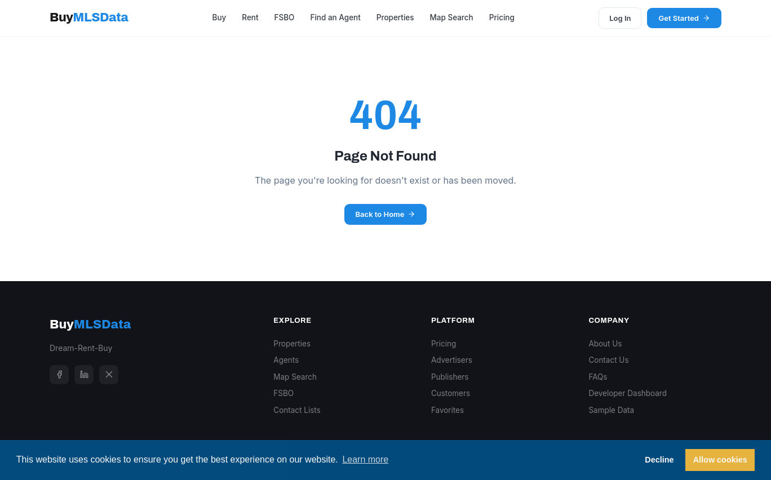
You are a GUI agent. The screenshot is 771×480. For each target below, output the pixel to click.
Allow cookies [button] (720, 459)
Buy (89, 17)
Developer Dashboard (627, 393)
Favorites (447, 410)
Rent (250, 17)
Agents (286, 360)
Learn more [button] (365, 459)
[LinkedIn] (84, 374)
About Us (605, 343)
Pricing (502, 17)
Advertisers (451, 360)
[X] (108, 374)
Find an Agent (335, 17)
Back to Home (386, 214)
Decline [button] (659, 459)
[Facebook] (59, 374)
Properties (395, 17)
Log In (620, 18)
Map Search (451, 17)
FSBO (284, 17)
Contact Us (608, 360)
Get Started (684, 18)
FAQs (597, 376)
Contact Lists (296, 410)
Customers (450, 393)
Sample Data (611, 410)
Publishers (450, 376)
